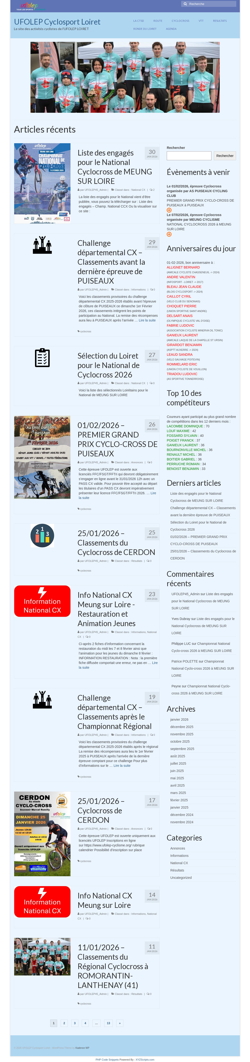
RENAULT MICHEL (181, 454)
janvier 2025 (179, 807)
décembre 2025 (181, 727)
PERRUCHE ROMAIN (183, 464)
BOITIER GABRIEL (181, 459)
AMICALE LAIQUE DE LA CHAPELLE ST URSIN (195, 340)
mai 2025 (177, 778)
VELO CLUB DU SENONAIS (183, 301)
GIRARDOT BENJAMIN (184, 345)
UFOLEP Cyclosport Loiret (57, 21)
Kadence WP (82, 1048)
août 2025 (177, 756)
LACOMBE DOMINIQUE (185, 426)
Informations (138, 289)
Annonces (137, 462)
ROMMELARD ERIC (182, 364)
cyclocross (85, 331)
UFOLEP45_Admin (96, 189)
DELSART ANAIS (180, 316)
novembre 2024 (181, 822)
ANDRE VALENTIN (181, 277)
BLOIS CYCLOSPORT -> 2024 (185, 291)
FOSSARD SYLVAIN (182, 436)
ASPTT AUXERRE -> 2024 (182, 349)
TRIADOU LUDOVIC (182, 374)
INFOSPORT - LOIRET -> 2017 (185, 282)
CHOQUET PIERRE (182, 306)
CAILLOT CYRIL (179, 296)
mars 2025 (178, 793)
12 (146, 109)
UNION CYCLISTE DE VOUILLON (187, 369)
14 (156, 109)
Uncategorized (181, 878)
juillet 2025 (178, 763)
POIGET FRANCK (180, 440)
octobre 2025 (180, 741)
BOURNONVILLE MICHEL (186, 450)
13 (151, 109)
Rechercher (176, 148)
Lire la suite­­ (147, 320)
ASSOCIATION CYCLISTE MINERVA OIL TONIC (195, 330)
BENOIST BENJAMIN (183, 469)
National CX (138, 189)
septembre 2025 (182, 749)
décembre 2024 (181, 815)
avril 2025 (177, 785)
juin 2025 (177, 771)
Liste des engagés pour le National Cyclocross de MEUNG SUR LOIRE (202, 601)
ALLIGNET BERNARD (183, 267)
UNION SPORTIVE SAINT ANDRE (187, 311)
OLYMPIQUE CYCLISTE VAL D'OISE (188, 320)
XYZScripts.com (145, 1059)
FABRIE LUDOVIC (180, 325)
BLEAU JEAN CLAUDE (184, 287)
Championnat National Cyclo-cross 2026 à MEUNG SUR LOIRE (202, 668)
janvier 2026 (179, 719)
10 (137, 109)
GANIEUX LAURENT (182, 335)
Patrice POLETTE (184, 661)
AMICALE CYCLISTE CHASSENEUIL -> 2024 (193, 272)
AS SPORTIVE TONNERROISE (185, 378)
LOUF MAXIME (178, 431)
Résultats (136, 560)
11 (142, 109)
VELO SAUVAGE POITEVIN (183, 359)
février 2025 (179, 800)
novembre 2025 (181, 734)
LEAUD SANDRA (180, 354)
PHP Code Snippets (107, 1059)
